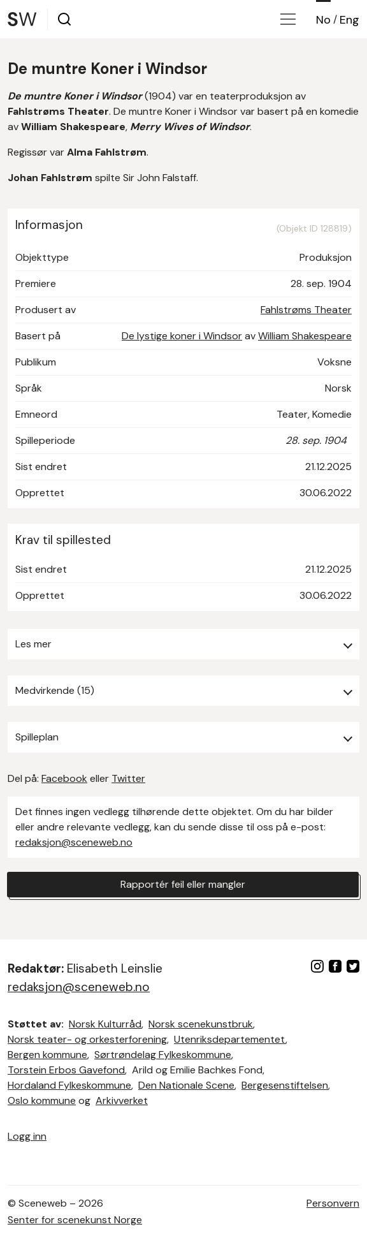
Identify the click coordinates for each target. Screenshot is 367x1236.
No (323, 19)
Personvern (332, 1203)
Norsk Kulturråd (105, 1024)
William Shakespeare (305, 335)
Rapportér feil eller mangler (182, 884)
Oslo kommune (42, 1100)
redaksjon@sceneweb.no (74, 842)
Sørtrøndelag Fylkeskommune (162, 1054)
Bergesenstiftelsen (284, 1085)
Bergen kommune (47, 1054)
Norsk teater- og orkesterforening (87, 1039)
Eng (349, 19)
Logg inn (27, 1136)
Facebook (64, 778)
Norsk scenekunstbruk (200, 1024)
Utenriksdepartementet (229, 1039)
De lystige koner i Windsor (182, 335)
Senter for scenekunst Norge (75, 1219)
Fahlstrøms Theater (306, 309)
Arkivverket (122, 1100)
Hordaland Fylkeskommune (69, 1085)
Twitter (128, 778)
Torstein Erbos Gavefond (66, 1070)
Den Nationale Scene (186, 1085)
